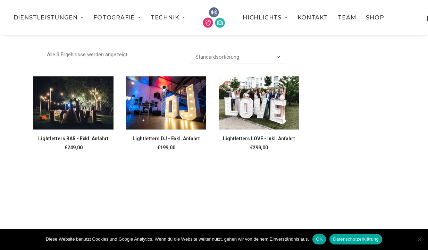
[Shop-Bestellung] (238, 57)
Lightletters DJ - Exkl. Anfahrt (166, 138)
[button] (73, 103)
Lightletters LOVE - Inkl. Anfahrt (259, 138)
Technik (168, 17)
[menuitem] (49, 17)
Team (347, 17)
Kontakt (312, 17)
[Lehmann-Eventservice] (214, 17)
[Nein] (419, 239)
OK (319, 239)
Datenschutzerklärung (355, 239)
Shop (375, 17)
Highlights (265, 17)
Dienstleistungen (49, 17)
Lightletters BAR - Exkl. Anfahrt (73, 138)
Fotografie (117, 17)
